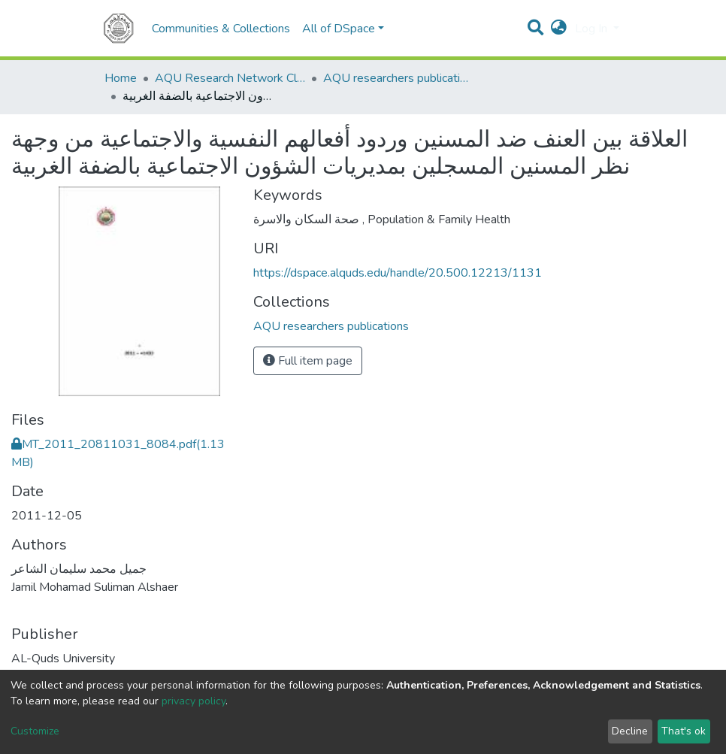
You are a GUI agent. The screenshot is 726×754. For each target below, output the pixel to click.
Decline (630, 731)
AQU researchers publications (398, 78)
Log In (592, 28)
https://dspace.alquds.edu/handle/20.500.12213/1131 (397, 273)
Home (120, 78)
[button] (559, 29)
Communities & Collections (221, 28)
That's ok (683, 731)
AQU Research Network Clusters (230, 78)
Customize (35, 731)
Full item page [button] (307, 361)
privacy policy (193, 701)
